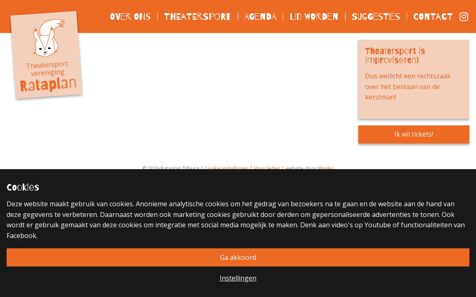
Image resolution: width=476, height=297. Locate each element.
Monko (326, 168)
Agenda (260, 16)
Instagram (464, 16)
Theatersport (197, 16)
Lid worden (314, 16)
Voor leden (267, 168)
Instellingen (238, 278)
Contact (433, 16)
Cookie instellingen (226, 168)
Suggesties (376, 16)
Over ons (130, 16)
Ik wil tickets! (413, 134)
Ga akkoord (238, 257)
